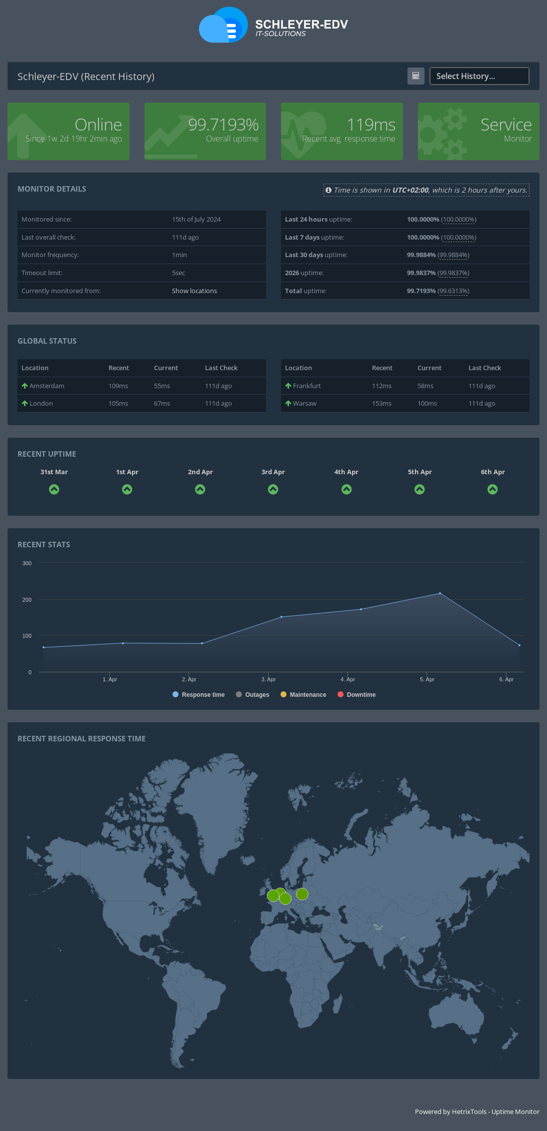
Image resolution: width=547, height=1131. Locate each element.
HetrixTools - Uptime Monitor (496, 1111)
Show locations (194, 290)
